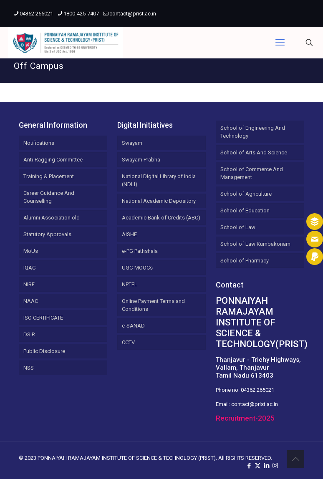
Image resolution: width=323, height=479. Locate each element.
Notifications (38, 143)
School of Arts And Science (253, 152)
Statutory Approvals (47, 234)
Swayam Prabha (141, 159)
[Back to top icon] (295, 459)
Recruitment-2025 (245, 418)
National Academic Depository (159, 201)
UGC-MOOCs (137, 268)
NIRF (29, 284)
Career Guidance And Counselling (48, 197)
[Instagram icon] (275, 465)
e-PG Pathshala (140, 251)
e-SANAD (133, 326)
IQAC (29, 268)
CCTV (128, 342)
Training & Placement (48, 176)
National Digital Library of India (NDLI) (159, 180)
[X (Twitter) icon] (258, 465)
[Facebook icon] (249, 465)
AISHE (129, 234)
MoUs (30, 251)
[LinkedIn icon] (266, 465)
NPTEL (129, 284)
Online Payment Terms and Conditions (153, 305)
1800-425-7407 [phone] (81, 13)
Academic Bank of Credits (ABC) (161, 217)
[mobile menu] (280, 42)
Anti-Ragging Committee (53, 159)
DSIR (29, 334)
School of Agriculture (246, 194)
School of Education (245, 210)
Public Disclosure (44, 351)
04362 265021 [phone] (36, 13)
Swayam (132, 143)
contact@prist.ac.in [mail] (132, 13)
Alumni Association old (51, 217)
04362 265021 (257, 390)
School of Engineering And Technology (252, 132)
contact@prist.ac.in (254, 404)
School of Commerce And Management (251, 173)
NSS (28, 368)
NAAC (30, 301)
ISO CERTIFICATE (43, 318)
